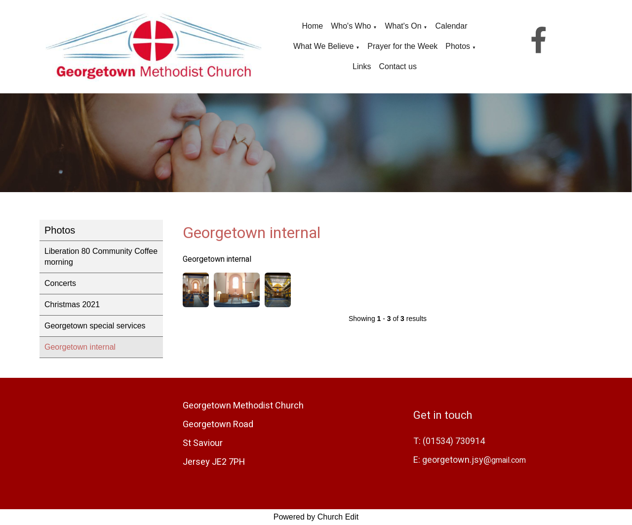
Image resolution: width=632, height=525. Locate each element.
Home (312, 26)
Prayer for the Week (402, 46)
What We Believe (323, 46)
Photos (457, 46)
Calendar (451, 26)
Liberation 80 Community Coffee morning (101, 256)
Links (362, 66)
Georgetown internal (80, 347)
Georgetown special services (95, 326)
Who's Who (351, 26)
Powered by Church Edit (316, 517)
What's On (403, 26)
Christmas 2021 (72, 304)
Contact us (397, 66)
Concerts (60, 283)
